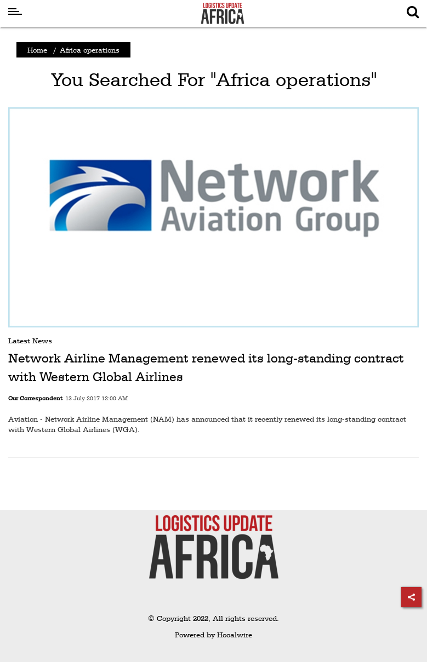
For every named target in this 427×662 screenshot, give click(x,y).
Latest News (30, 340)
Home (37, 49)
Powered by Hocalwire (213, 634)
